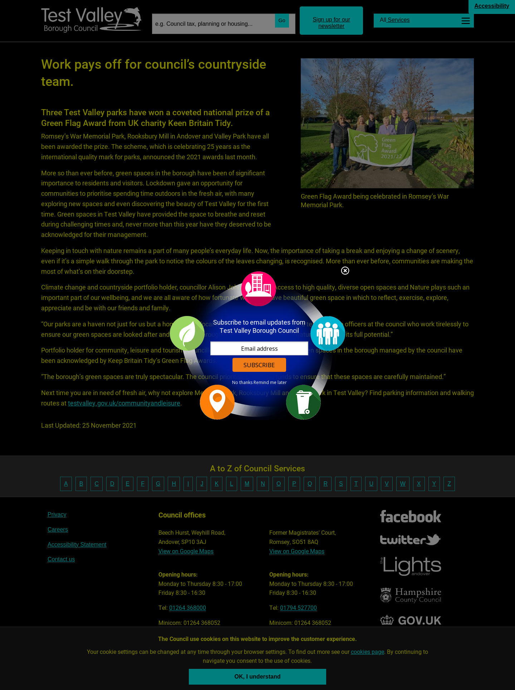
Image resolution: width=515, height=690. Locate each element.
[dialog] (257, 345)
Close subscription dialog (345, 271)
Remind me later (270, 382)
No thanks (242, 382)
